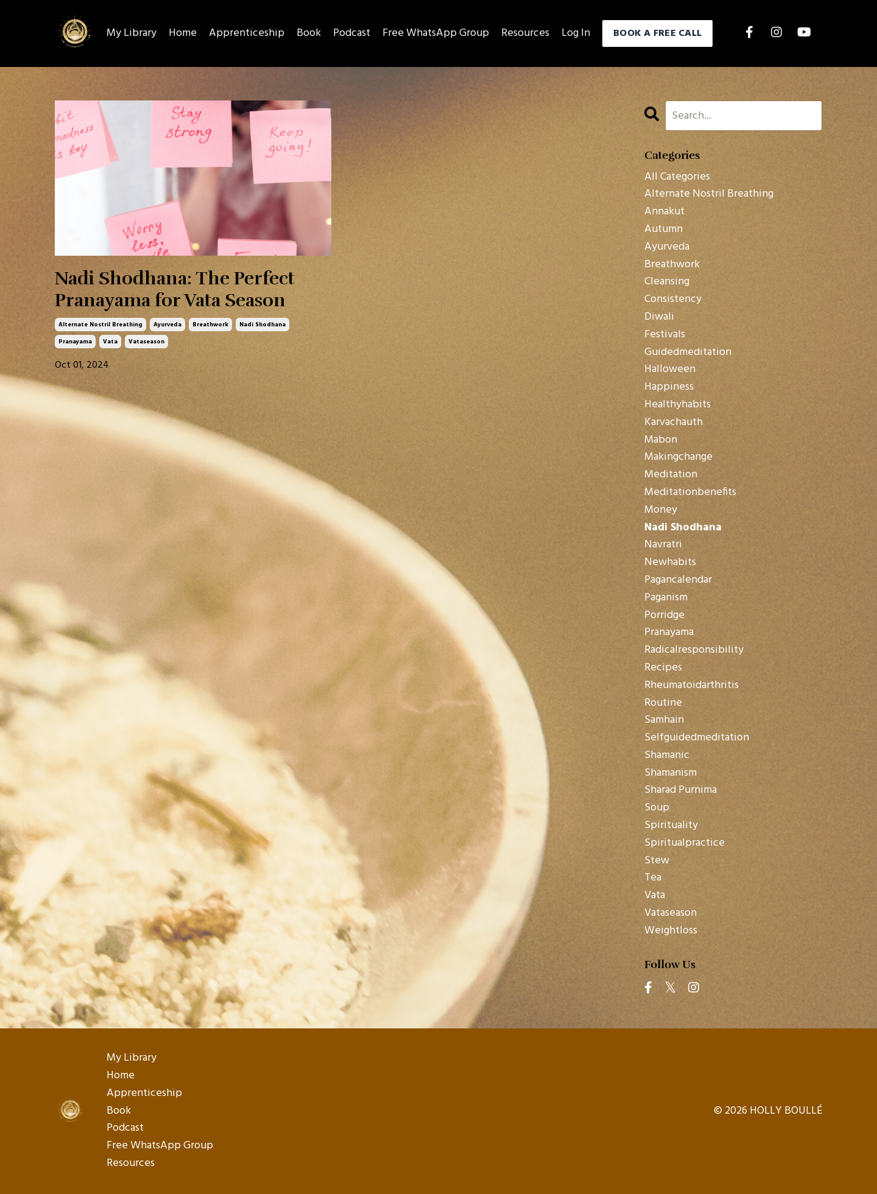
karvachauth (673, 422)
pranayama (75, 341)
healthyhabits (677, 404)
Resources (525, 33)
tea (652, 878)
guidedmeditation (687, 352)
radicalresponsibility (694, 650)
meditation (670, 474)
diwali (659, 317)
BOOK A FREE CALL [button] (657, 33)
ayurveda (167, 324)
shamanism (670, 773)
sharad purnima (680, 790)
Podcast (351, 33)
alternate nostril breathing (100, 324)
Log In (576, 33)
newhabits (670, 562)
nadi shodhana (262, 324)
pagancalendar (678, 580)
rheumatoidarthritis (691, 685)
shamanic (666, 755)
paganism (666, 597)
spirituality (671, 825)
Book (309, 33)
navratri (663, 544)
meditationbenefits (690, 492)
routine (663, 703)
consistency (673, 299)
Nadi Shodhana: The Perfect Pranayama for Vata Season (175, 290)
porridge (664, 615)
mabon (660, 440)
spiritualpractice (684, 843)
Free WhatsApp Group (435, 33)
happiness (669, 387)
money (660, 510)
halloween (670, 369)
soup (656, 807)
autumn (663, 229)
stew (656, 860)
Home (183, 33)
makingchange (678, 457)
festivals (664, 334)
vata (110, 341)
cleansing (666, 281)
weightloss (670, 930)
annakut (664, 211)
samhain (664, 720)
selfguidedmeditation (696, 737)
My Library (132, 33)
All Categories (677, 177)
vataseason (146, 341)
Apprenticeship (246, 33)
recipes (663, 667)
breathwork (210, 324)
